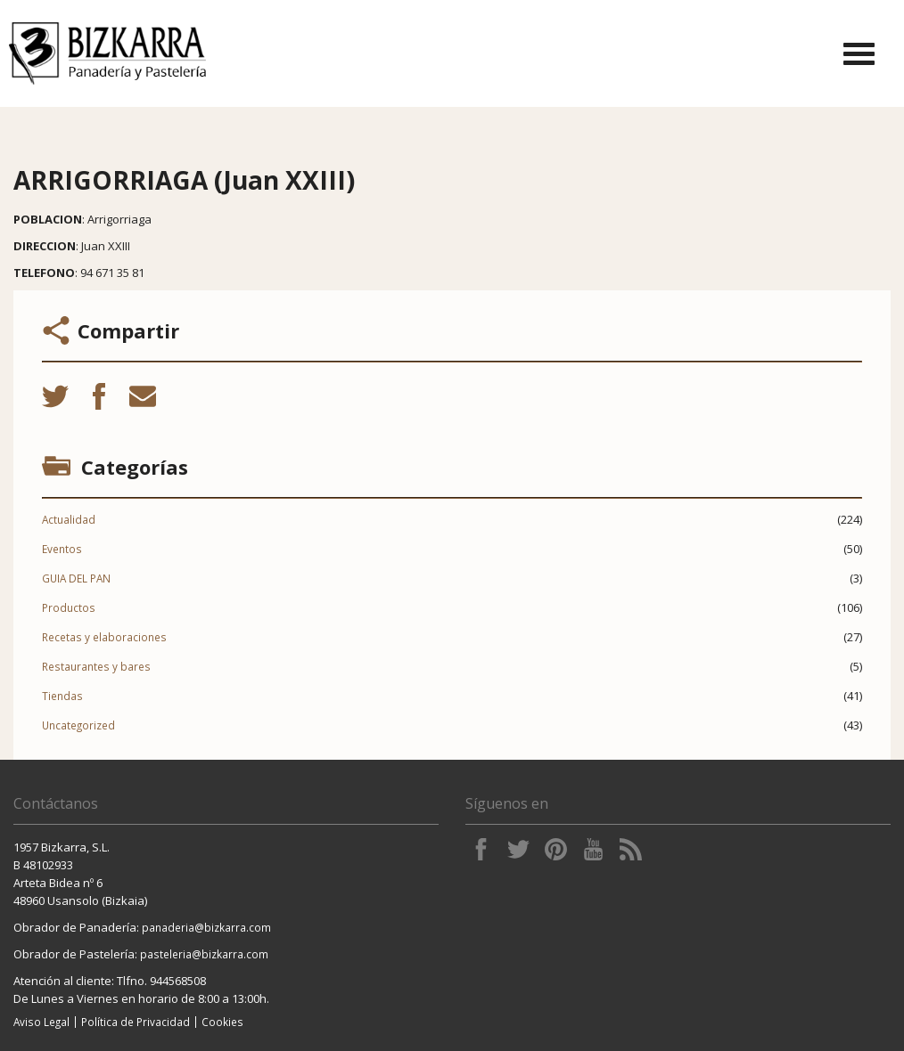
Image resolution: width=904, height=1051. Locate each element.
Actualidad (68, 519)
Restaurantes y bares (96, 666)
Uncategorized (78, 725)
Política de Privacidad (135, 1021)
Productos (68, 607)
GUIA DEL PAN (76, 578)
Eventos (62, 549)
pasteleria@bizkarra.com (204, 954)
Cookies (222, 1021)
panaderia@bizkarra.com (206, 927)
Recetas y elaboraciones (104, 637)
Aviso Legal (41, 1021)
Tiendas (62, 695)
